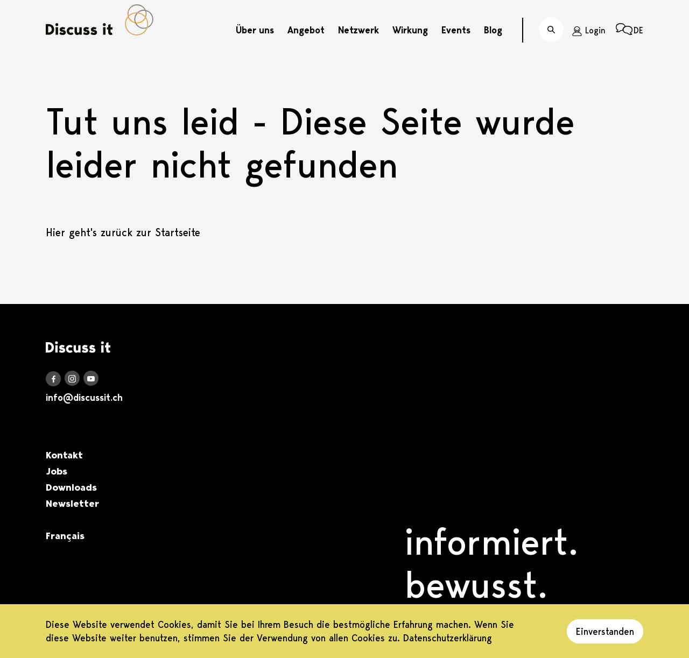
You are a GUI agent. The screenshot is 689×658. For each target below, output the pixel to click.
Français (65, 536)
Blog (493, 30)
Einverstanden (605, 631)
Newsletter (72, 504)
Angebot (306, 30)
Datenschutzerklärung (447, 637)
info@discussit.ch (84, 398)
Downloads (71, 487)
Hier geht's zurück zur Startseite (123, 232)
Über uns (255, 30)
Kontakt (64, 455)
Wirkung (410, 30)
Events (455, 30)
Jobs (56, 471)
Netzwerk (358, 30)
